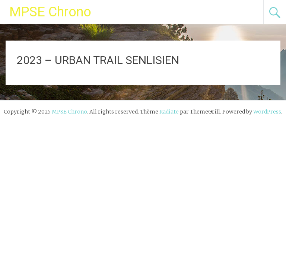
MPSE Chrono (50, 12)
